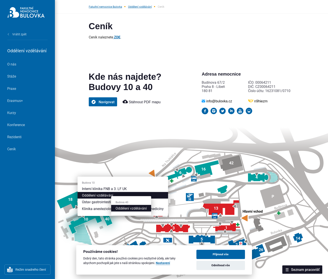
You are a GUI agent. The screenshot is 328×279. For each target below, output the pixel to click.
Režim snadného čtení (30, 269)
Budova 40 (122, 202)
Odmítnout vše (220, 265)
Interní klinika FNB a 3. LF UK (104, 188)
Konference (16, 124)
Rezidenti (14, 136)
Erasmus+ (15, 100)
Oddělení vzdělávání (140, 6)
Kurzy (11, 112)
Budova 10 (88, 182)
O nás (11, 64)
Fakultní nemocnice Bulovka (105, 6)
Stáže (11, 76)
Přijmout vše (220, 254)
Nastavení (163, 263)
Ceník (11, 149)
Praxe (11, 88)
